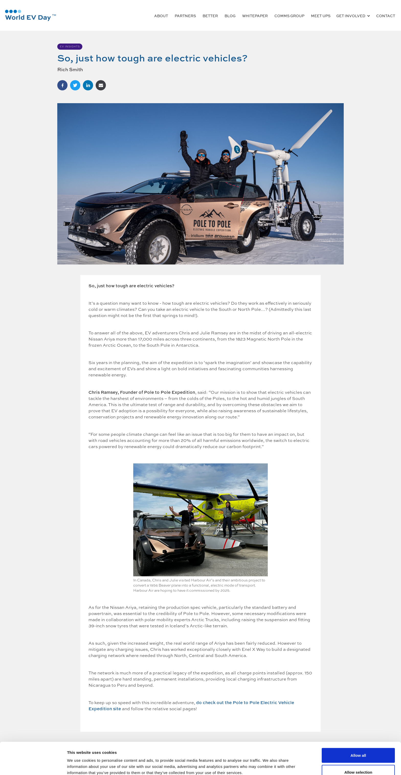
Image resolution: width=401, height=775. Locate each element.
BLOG (230, 15)
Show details (268, 762)
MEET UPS (320, 15)
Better (210, 15)
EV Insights (70, 46)
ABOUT (161, 15)
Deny (358, 761)
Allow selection (358, 744)
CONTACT (385, 15)
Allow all (358, 728)
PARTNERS (185, 15)
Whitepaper (255, 15)
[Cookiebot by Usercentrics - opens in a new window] (33, 765)
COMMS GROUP (289, 15)
